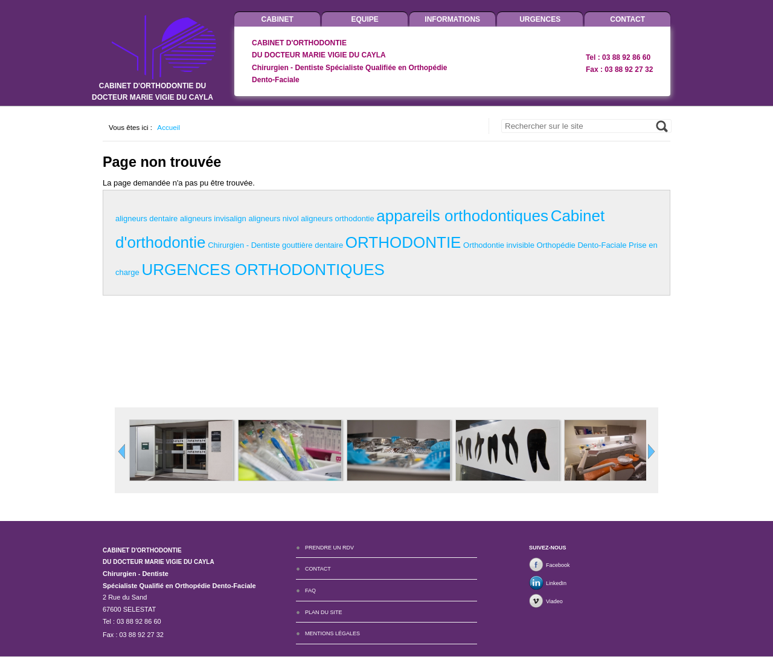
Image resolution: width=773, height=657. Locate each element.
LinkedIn (556, 583)
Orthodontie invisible (498, 245)
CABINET (277, 19)
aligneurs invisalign (213, 218)
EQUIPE (365, 19)
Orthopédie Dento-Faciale (582, 245)
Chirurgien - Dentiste (244, 245)
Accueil (168, 127)
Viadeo (554, 601)
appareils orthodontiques (462, 216)
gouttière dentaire (312, 245)
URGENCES (539, 19)
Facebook (558, 565)
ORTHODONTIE (403, 242)
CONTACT (627, 19)
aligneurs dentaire (146, 218)
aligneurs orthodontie (337, 218)
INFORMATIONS (452, 19)
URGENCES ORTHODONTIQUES (263, 270)
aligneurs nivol (273, 218)
